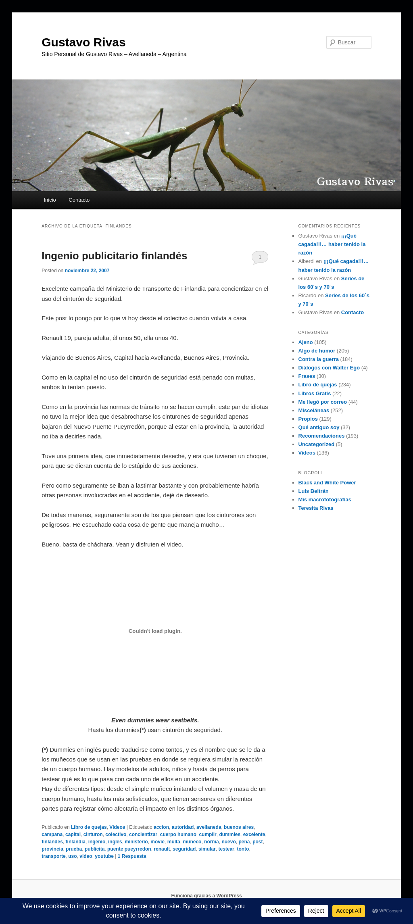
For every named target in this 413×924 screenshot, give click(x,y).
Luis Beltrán (313, 491)
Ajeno (305, 342)
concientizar (143, 834)
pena (244, 842)
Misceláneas (314, 410)
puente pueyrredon (129, 849)
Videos (117, 827)
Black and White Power (327, 483)
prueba (74, 849)
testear (226, 849)
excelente (254, 834)
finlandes (52, 842)
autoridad (183, 827)
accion (161, 827)
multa (173, 842)
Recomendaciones (321, 436)
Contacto (79, 200)
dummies (229, 834)
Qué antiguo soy (319, 427)
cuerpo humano (178, 834)
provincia (52, 849)
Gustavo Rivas (83, 42)
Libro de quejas (89, 827)
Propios (308, 419)
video (85, 856)
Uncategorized (316, 444)
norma (211, 842)
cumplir (207, 834)
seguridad (184, 849)
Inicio (50, 200)
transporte (53, 856)
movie (157, 842)
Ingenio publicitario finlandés (114, 256)
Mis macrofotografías (324, 499)
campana (52, 834)
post (257, 842)
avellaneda (208, 827)
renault (162, 849)
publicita (94, 849)
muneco (192, 842)
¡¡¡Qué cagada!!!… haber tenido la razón (332, 244)
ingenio (97, 842)
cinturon (93, 834)
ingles (115, 842)
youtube (104, 856)
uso (72, 856)
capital (73, 834)
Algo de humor (317, 351)
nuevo (228, 842)
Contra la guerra (318, 359)
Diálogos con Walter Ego (329, 368)
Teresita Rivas (316, 508)
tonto (243, 849)
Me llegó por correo (322, 402)
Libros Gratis (314, 393)
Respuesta (132, 856)
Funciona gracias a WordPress (206, 896)
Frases (306, 376)
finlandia (76, 842)
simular (207, 849)
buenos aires (239, 827)
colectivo (115, 834)
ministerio (136, 842)
